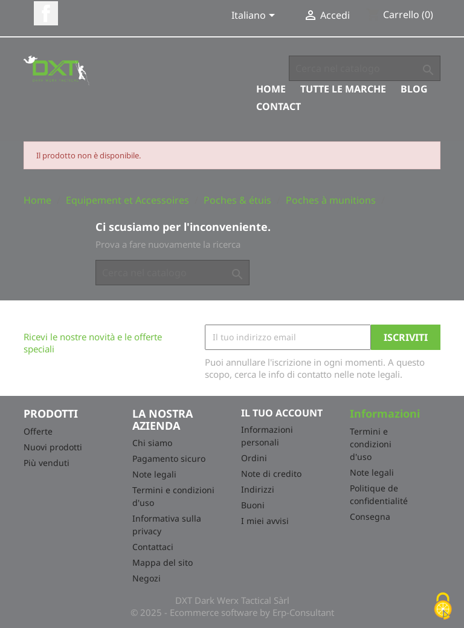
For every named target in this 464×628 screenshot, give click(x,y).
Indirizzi (257, 489)
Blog (414, 88)
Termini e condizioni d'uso (371, 444)
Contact (278, 106)
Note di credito (271, 473)
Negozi (146, 578)
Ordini (254, 458)
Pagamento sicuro (168, 458)
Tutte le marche (343, 88)
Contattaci (152, 546)
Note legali (154, 474)
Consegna (370, 516)
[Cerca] (364, 68)
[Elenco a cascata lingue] (255, 16)
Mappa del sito (162, 562)
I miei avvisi (265, 520)
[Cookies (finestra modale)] (443, 607)
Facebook (46, 13)
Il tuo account (282, 412)
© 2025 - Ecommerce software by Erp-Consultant (232, 612)
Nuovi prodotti (53, 447)
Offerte (38, 431)
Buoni (253, 505)
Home (271, 88)
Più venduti (46, 462)
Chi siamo (152, 442)
